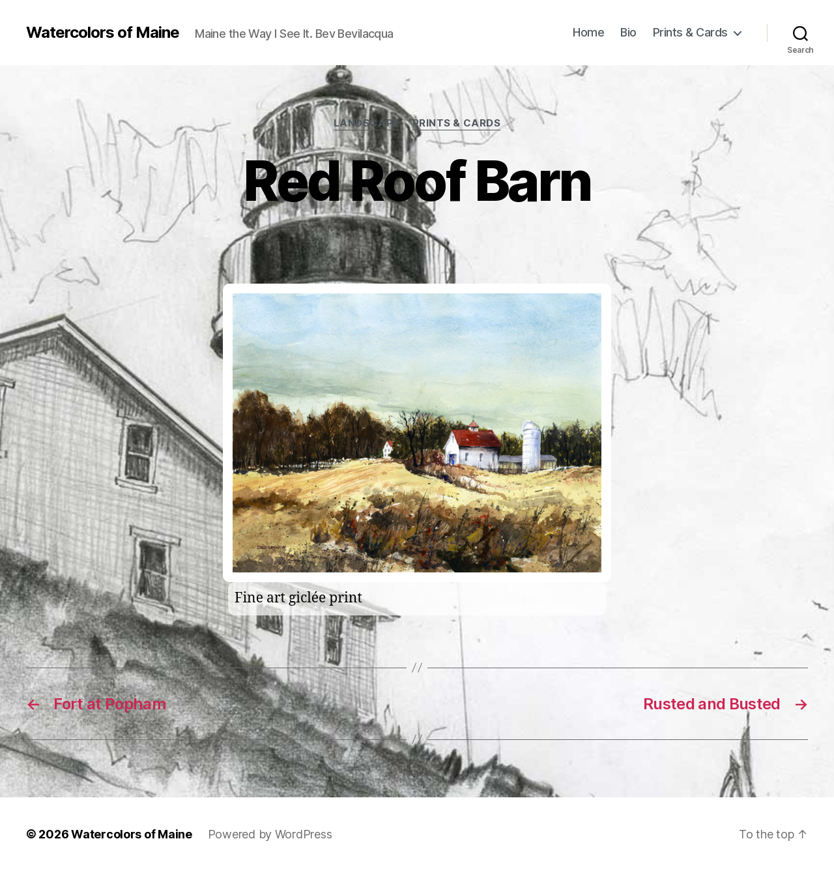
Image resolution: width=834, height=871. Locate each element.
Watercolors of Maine (102, 32)
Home (588, 32)
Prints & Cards (690, 32)
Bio (628, 32)
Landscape (366, 123)
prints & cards (456, 123)
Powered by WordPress (270, 834)
